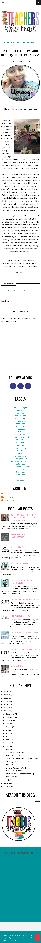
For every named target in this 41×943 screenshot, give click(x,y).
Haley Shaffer (9, 497)
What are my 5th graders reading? (20, 774)
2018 (6, 783)
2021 (6, 704)
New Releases (21, 450)
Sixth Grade (20, 464)
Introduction (28, 43)
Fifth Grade (20, 423)
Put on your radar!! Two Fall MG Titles (25, 649)
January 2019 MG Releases (17, 752)
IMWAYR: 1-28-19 (13, 755)
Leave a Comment (9, 283)
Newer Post (14, 290)
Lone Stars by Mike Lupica (20, 616)
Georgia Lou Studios (18, 938)
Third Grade (20, 474)
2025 (6, 692)
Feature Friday (20, 421)
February (10, 746)
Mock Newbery (20, 448)
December (10, 714)
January (9, 749)
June (8, 733)
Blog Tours (21, 410)
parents (20, 453)
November (10, 717)
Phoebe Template (29, 936)
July (7, 730)
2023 (6, 698)
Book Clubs (20, 413)
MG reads (20, 445)
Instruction (20, 434)
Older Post (27, 290)
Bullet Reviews (20, 415)
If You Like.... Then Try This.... (21, 563)
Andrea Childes (9, 495)
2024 (6, 695)
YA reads (20, 480)
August (9, 727)
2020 (6, 707)
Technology (20, 472)
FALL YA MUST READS (17, 666)
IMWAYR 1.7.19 (12, 777)
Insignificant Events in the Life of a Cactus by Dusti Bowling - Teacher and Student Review (24, 517)
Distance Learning (21, 418)
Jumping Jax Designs (9, 940)
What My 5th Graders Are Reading (20, 762)
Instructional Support (20, 437)
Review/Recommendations (20, 461)
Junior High (20, 442)
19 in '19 (9, 780)
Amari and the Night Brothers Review (25, 599)
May (8, 736)
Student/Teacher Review (20, 466)
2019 (6, 711)
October (9, 720)
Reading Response (20, 458)
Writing (21, 477)
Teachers (20, 46)
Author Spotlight (20, 407)
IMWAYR (20, 431)
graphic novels (20, 429)
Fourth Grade (11, 43)
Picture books (20, 456)
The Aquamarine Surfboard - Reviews (24, 632)
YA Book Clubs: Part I (18, 547)
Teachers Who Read (11, 500)
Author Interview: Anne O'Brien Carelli (22, 758)
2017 (6, 786)
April (8, 740)
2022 (6, 701)
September (11, 723)
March (9, 743)
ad (20, 405)
